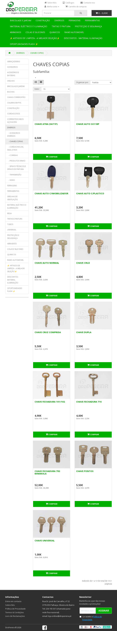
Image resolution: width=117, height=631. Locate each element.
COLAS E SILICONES (35, 32)
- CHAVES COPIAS (15, 141)
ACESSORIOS (12, 67)
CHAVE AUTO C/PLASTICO (90, 193)
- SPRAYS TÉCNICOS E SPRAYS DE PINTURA (16, 167)
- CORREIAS (12, 155)
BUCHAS (10, 92)
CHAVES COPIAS (36, 53)
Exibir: (37, 89)
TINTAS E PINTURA (61, 26)
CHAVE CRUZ (83, 262)
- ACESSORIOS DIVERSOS (13, 134)
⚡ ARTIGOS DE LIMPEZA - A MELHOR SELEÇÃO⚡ (34, 38)
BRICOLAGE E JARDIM (20, 20)
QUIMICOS (55, 32)
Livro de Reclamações (15, 616)
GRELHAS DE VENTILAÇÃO (12, 198)
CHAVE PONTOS (84, 471)
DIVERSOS (59, 20)
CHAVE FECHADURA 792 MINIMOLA (47, 472)
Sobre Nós (10, 605)
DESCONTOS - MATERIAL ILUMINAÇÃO (83, 38)
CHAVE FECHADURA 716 (89, 401)
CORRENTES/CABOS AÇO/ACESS (15, 120)
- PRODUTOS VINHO (16, 161)
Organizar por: (82, 82)
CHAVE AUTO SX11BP (87, 123)
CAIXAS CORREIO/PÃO (16, 97)
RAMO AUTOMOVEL (74, 32)
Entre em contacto (13, 601)
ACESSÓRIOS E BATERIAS (13, 74)
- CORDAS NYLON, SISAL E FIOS (15, 148)
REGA (9, 213)
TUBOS (10, 224)
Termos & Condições (14, 612)
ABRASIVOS (15, 32)
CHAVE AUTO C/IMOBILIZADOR (51, 193)
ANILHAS (10, 81)
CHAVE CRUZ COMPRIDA (48, 332)
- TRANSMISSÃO (14, 174)
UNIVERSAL (11, 230)
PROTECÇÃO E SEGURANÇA (88, 26)
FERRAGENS (74, 20)
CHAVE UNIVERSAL (45, 540)
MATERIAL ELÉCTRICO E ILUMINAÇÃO (28, 26)
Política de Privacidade (15, 608)
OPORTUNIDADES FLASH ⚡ (24, 44)
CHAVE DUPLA (83, 332)
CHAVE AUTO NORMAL (47, 262)
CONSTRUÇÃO (43, 20)
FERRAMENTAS (92, 20)
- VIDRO (11, 180)
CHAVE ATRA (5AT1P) (46, 123)
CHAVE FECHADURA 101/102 (50, 401)
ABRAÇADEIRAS (13, 61)
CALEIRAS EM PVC (14, 102)
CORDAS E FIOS (13, 113)
